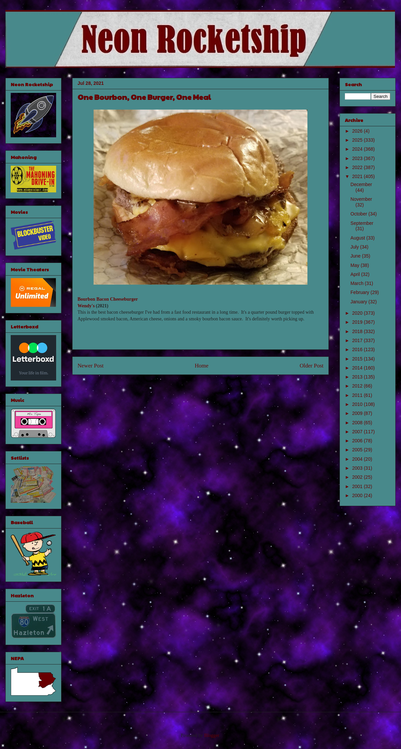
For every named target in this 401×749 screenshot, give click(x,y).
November (361, 199)
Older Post (311, 365)
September (362, 223)
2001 (358, 486)
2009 (358, 413)
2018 (358, 331)
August (358, 238)
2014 (358, 367)
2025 (358, 140)
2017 (358, 340)
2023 (358, 158)
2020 (358, 313)
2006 (358, 440)
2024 (358, 149)
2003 (358, 468)
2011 (358, 395)
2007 (358, 431)
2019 (358, 322)
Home (202, 365)
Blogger (211, 735)
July (355, 247)
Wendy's (86, 305)
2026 (358, 131)
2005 (358, 449)
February (361, 292)
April (356, 274)
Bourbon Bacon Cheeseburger (108, 299)
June (356, 256)
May (356, 265)
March (358, 283)
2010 (358, 404)
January (360, 301)
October (360, 213)
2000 (358, 495)
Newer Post (91, 365)
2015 (358, 358)
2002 (358, 477)
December (361, 184)
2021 (358, 176)
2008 (358, 422)
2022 (358, 167)
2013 (358, 377)
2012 (358, 386)
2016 (358, 349)
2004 (358, 459)
